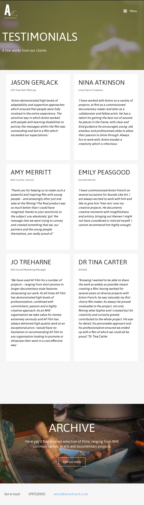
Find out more (72, 462)
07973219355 (37, 494)
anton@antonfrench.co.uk (71, 494)
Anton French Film (10, 11)
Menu (133, 11)
